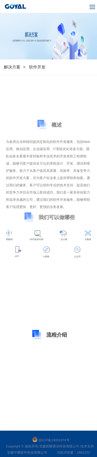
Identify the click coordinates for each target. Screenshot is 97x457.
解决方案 (12, 67)
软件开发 (37, 67)
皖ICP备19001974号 (51, 440)
